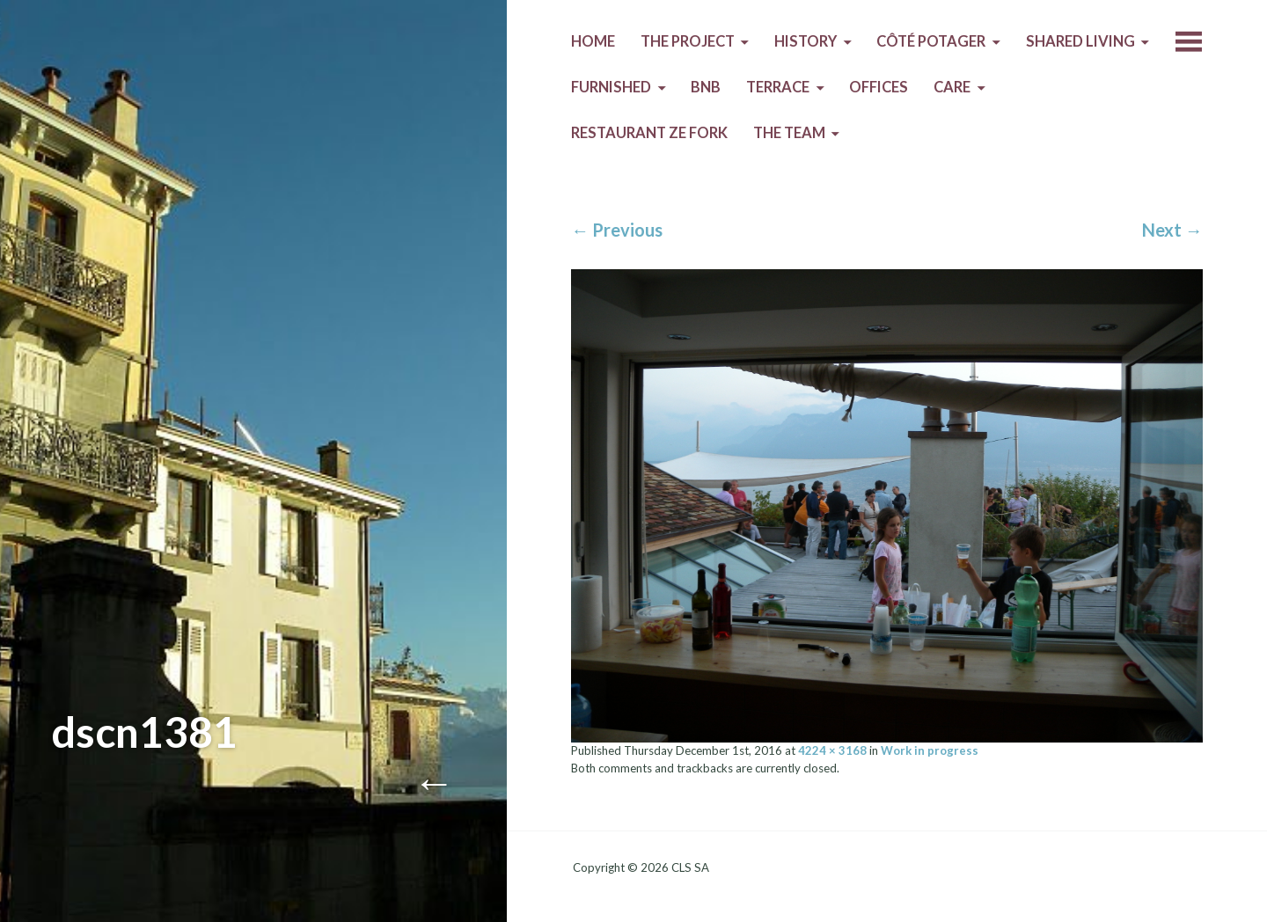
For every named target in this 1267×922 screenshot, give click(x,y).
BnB (706, 87)
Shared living (1080, 41)
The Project (688, 41)
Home (593, 41)
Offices (878, 87)
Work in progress (929, 750)
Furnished (611, 87)
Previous (617, 229)
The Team (789, 133)
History (805, 41)
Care (952, 87)
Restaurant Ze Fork (649, 133)
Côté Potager (930, 41)
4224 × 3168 (832, 750)
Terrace (777, 87)
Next (1172, 229)
